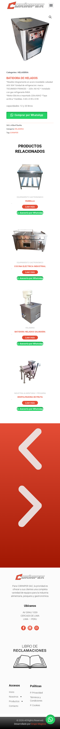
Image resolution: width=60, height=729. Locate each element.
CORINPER (14, 132)
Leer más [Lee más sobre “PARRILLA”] (30, 206)
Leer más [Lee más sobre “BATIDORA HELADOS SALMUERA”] (30, 337)
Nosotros (15, 696)
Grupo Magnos (38, 724)
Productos (16, 701)
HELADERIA (23, 72)
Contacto (13, 706)
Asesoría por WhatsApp (31, 212)
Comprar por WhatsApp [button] (29, 115)
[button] (51, 5)
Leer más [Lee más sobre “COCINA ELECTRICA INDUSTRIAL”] (30, 272)
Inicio (11, 692)
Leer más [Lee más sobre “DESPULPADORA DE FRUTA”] (30, 403)
